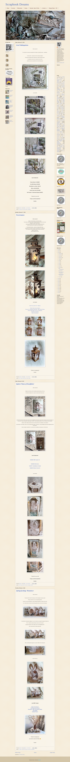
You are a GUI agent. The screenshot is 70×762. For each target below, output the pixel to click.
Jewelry (59, 119)
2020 (59, 282)
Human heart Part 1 (11, 121)
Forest (27, 378)
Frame (62, 112)
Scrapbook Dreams (17, 4)
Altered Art (59, 80)
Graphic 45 (58, 115)
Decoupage (58, 94)
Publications (19, 8)
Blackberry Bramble (35, 311)
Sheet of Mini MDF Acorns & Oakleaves (35, 310)
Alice (62, 77)
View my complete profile (60, 62)
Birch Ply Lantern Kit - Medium (35, 305)
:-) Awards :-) (44, 8)
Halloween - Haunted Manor (11, 106)
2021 (59, 281)
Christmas (58, 89)
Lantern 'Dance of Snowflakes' (25, 384)
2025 (59, 250)
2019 (59, 284)
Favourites (62, 111)
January (60, 276)
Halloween (63, 116)
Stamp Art (59, 141)
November (60, 254)
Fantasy (58, 111)
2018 (59, 285)
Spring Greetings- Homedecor (25, 591)
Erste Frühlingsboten (22, 45)
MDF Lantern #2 (37, 459)
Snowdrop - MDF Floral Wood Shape (35, 709)
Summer (58, 144)
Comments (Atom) (21, 754)
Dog (59, 95)
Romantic (58, 134)
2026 (59, 249)
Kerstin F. (59, 47)
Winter (58, 151)
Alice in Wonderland (60, 78)
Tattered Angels (62, 145)
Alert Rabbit (35, 710)
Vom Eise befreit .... (11, 96)
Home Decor (29, 749)
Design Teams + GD (53, 8)
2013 (59, 292)
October (60, 256)
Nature (26, 209)
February (60, 267)
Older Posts (52, 752)
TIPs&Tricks (59, 148)
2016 (59, 288)
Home (8, 8)
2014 (59, 291)
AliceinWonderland (59, 79)
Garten (58, 113)
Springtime (29, 209)
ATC (60, 84)
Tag (57, 145)
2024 (59, 252)
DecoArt (58, 92)
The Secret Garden (11, 91)
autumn (64, 84)
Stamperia (58, 142)
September (60, 257)
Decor (62, 93)
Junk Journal (63, 119)
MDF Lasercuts (61, 127)
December (60, 253)
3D (57, 76)
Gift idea (60, 114)
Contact (25, 8)
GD (60, 113)
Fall (62, 110)
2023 (59, 278)
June (59, 261)
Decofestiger (58, 93)
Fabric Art (58, 110)
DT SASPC (60, 103)
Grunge (58, 116)
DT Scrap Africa (59, 104)
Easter (26, 749)
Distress (63, 94)
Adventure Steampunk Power (11, 116)
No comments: (28, 376)
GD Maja (63, 113)
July (59, 260)
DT (57, 96)
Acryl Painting (62, 76)
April (59, 264)
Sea (61, 137)
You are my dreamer (11, 111)
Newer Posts (17, 752)
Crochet (59, 90)
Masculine (63, 126)
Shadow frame (62, 139)
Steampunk (59, 143)
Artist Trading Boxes (62, 83)
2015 (59, 289)
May (59, 263)
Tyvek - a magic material (11, 101)
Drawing (62, 95)
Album (59, 77)
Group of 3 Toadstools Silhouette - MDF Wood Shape (35, 309)
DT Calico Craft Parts (23, 378)
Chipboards (58, 88)
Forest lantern (20, 215)
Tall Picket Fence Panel (35, 708)
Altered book (59, 81)
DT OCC (63, 102)
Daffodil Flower (35, 711)
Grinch (63, 115)
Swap (62, 144)
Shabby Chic (58, 138)
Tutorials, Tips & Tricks (34, 8)
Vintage (58, 150)
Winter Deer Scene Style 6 (35, 308)
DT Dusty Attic (21, 209)
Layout (24, 209)
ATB (58, 84)
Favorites (13, 8)
